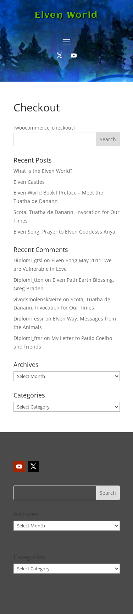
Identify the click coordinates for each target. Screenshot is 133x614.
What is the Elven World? (42, 171)
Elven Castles (29, 182)
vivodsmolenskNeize (37, 299)
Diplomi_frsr (28, 338)
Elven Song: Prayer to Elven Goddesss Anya (64, 231)
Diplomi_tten (28, 279)
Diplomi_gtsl (28, 260)
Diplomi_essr (28, 318)
